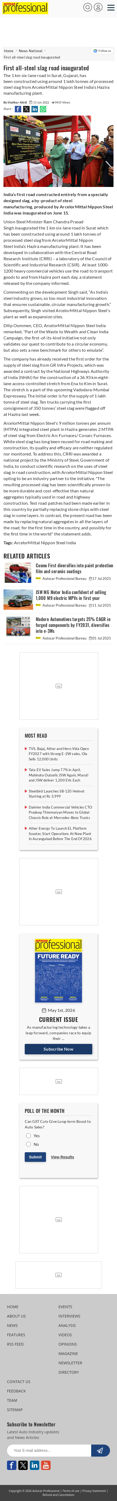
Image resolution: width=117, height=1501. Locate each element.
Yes (37, 1135)
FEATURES (16, 1334)
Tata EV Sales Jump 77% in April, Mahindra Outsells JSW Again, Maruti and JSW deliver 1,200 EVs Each (58, 775)
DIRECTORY (68, 1372)
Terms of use (70, 1491)
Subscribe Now (58, 1048)
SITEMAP (15, 1409)
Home (9, 51)
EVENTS (65, 1306)
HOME (12, 1306)
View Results (62, 1157)
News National (30, 51)
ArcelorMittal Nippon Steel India (45, 542)
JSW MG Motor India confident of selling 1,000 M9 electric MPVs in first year (71, 595)
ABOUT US (16, 1316)
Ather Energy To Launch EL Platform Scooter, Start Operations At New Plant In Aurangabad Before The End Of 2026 (60, 833)
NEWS (12, 1325)
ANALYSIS (67, 1325)
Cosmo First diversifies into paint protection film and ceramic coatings (75, 568)
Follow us (102, 51)
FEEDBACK (16, 1390)
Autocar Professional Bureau (61, 578)
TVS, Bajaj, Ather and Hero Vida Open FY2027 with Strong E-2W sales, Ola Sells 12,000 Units (59, 753)
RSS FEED (15, 1344)
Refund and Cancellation (58, 1495)
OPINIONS (67, 1344)
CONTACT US (18, 1381)
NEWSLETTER (70, 1362)
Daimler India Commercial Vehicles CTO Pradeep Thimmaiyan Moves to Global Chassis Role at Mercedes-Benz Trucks (60, 812)
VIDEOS (65, 1334)
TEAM (12, 1400)
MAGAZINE (68, 1353)
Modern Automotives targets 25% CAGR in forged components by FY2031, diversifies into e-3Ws (73, 625)
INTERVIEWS (69, 1316)
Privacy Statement (94, 1491)
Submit (35, 1157)
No (36, 1144)
